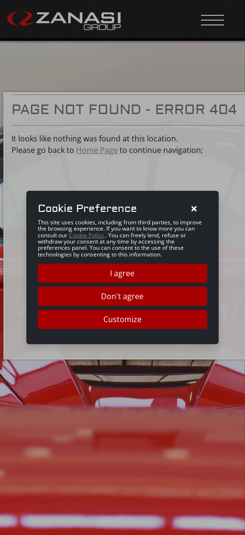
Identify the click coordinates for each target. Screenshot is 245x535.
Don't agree (122, 296)
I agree (122, 273)
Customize (122, 319)
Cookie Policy (87, 235)
